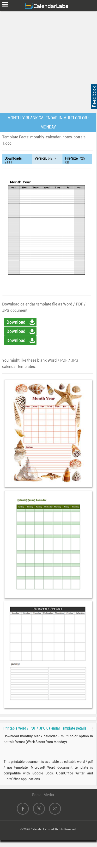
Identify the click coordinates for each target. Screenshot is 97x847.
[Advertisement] (48, 61)
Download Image (15, 341)
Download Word (15, 322)
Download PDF (15, 332)
